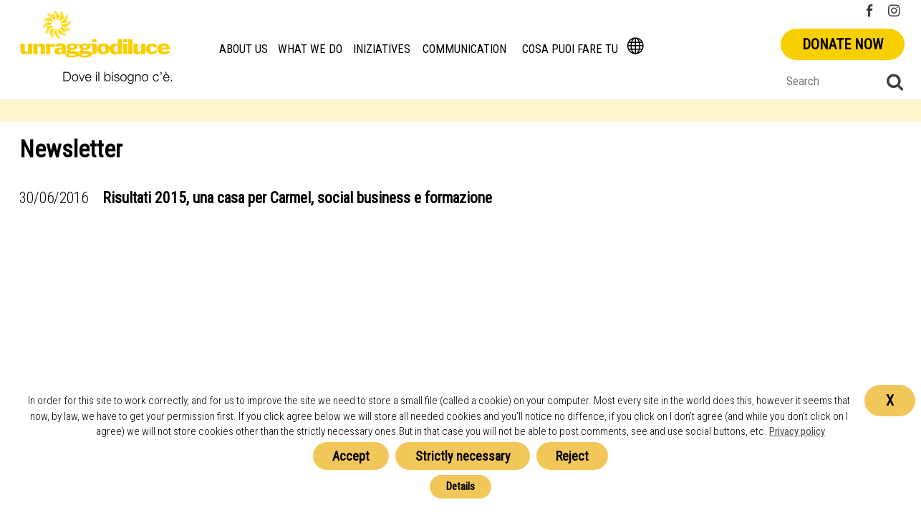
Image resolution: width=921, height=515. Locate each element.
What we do (310, 49)
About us (243, 49)
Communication (464, 49)
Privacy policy (797, 431)
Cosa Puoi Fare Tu (570, 49)
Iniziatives (381, 49)
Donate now (842, 44)
